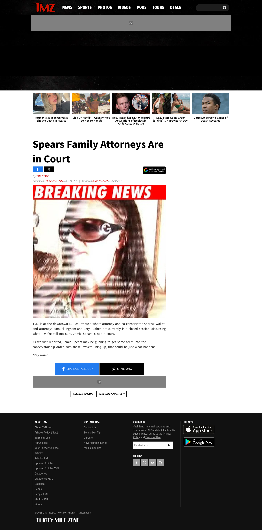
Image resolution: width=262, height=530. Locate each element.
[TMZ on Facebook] (36, 52)
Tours (186, 83)
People (39, 489)
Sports (70, 83)
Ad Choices (41, 442)
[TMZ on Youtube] (47, 52)
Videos (131, 83)
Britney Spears (83, 394)
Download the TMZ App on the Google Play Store (198, 442)
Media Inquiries (92, 447)
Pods (159, 83)
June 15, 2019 (100, 181)
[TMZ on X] (41, 52)
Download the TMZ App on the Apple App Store (198, 429)
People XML (41, 494)
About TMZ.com (44, 427)
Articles (39, 453)
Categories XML (44, 478)
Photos (101, 83)
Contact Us (90, 427)
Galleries (40, 483)
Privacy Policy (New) (46, 432)
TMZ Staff (42, 176)
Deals (213, 83)
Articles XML (42, 458)
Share (77, 369)
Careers (88, 437)
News (41, 83)
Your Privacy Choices (47, 447)
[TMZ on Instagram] (54, 52)
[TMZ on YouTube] (152, 462)
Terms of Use (42, 437)
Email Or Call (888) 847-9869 (75, 68)
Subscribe (169, 445)
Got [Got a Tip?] (44, 68)
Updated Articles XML (47, 468)
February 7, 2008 (53, 181)
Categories (41, 473)
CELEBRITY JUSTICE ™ (111, 394)
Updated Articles (44, 463)
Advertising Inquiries (95, 442)
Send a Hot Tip (92, 432)
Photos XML (42, 499)
